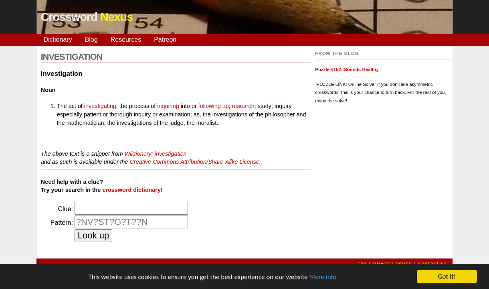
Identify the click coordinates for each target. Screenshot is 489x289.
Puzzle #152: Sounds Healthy (347, 69)
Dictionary (58, 39)
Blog (91, 39)
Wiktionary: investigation (156, 154)
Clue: (65, 209)
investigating (100, 106)
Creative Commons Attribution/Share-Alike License (194, 162)
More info (322, 277)
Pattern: (62, 222)
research (243, 106)
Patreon (165, 39)
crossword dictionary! (132, 190)
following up (213, 106)
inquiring (168, 106)
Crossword (87, 16)
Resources (126, 39)
